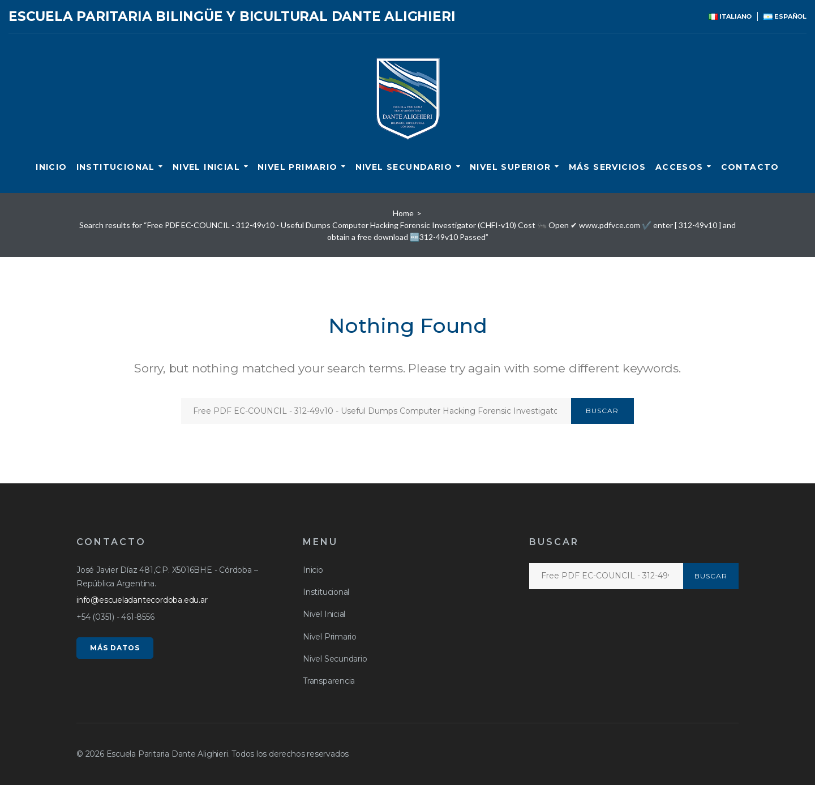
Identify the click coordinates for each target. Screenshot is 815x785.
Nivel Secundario (403, 167)
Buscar (602, 410)
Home (403, 213)
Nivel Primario (298, 167)
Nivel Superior (510, 167)
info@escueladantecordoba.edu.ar (142, 600)
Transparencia (329, 681)
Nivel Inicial (206, 167)
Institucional (115, 167)
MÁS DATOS (115, 648)
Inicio (51, 167)
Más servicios (607, 167)
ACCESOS (679, 167)
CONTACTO (750, 167)
